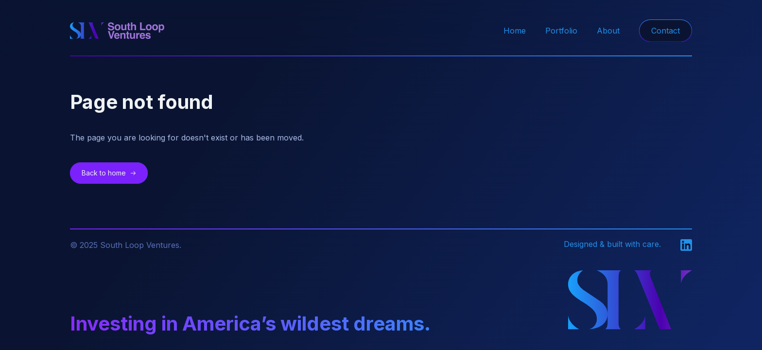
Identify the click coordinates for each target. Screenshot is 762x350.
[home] (117, 30)
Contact (665, 30)
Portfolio (561, 30)
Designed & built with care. (612, 244)
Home (514, 30)
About (608, 30)
